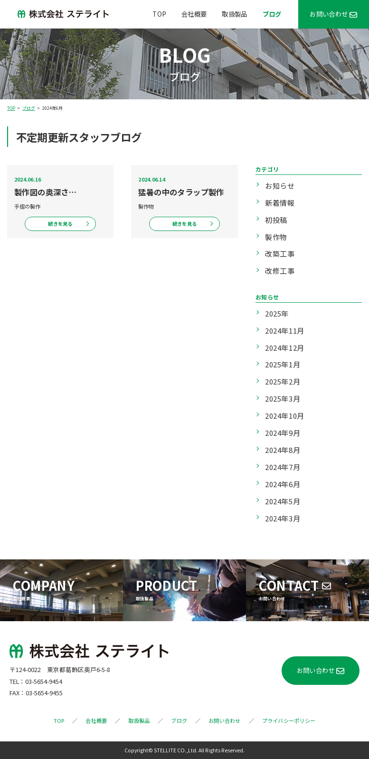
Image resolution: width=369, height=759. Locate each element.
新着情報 (279, 203)
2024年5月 (282, 501)
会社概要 (194, 14)
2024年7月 (282, 467)
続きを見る (60, 223)
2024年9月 (282, 433)
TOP (159, 14)
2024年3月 (282, 518)
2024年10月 (284, 416)
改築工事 (279, 254)
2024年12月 (284, 348)
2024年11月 (284, 331)
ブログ (272, 14)
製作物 (276, 237)
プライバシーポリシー (289, 720)
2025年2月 (282, 381)
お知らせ (279, 186)
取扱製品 (234, 14)
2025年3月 (282, 399)
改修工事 (279, 271)
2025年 (277, 313)
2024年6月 (282, 484)
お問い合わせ (329, 14)
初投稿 (276, 220)
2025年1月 (282, 364)
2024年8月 (282, 450)
